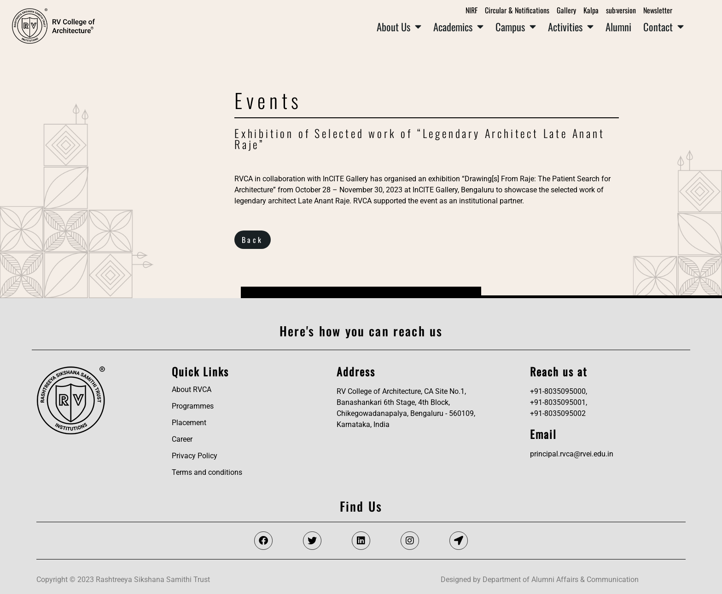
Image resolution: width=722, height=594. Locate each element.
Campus (515, 26)
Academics (458, 26)
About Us (399, 26)
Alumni (618, 26)
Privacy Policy (194, 455)
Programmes (193, 406)
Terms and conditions (207, 472)
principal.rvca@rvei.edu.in (571, 454)
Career (182, 439)
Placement (189, 422)
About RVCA (191, 389)
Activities (571, 26)
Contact (663, 26)
